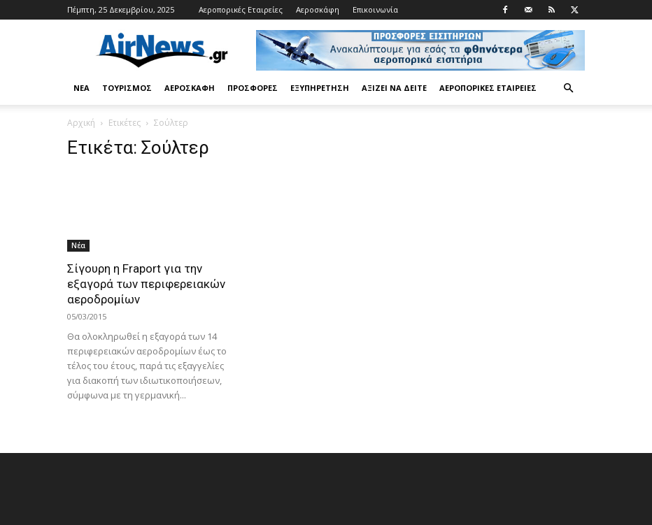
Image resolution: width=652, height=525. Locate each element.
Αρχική (81, 123)
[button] (568, 88)
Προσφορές (252, 87)
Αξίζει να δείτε (394, 87)
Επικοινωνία (375, 9)
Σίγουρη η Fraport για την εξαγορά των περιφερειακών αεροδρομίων (146, 283)
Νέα (81, 87)
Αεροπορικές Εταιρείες (241, 9)
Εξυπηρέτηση (319, 87)
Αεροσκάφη (317, 9)
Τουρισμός (127, 87)
